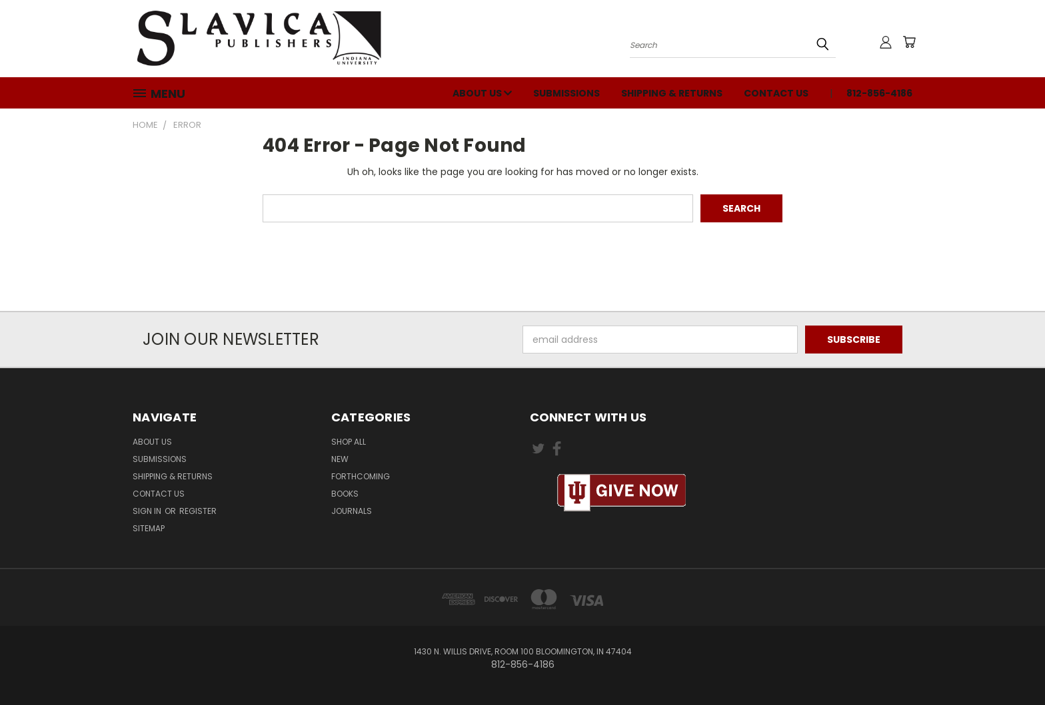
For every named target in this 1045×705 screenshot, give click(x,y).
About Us (482, 93)
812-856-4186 (879, 93)
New (340, 459)
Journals (351, 511)
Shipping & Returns (671, 93)
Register (198, 511)
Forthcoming (360, 476)
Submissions (566, 93)
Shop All (348, 441)
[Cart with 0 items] (909, 42)
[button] (621, 493)
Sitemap (149, 528)
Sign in (148, 511)
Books (345, 493)
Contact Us (776, 93)
